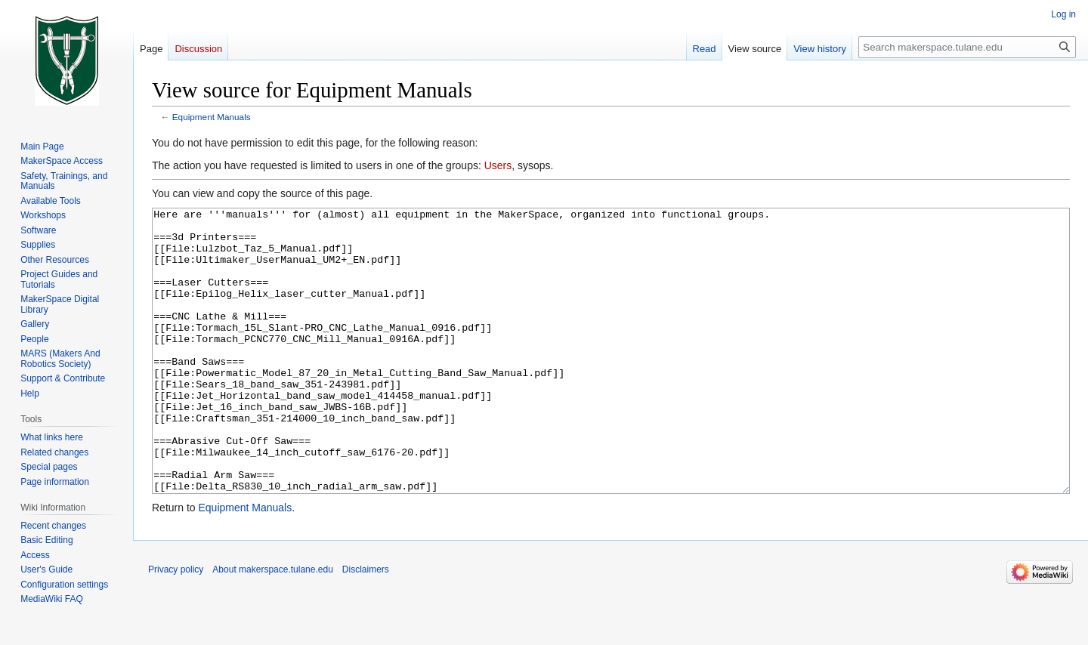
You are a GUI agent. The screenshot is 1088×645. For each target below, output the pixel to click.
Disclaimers (365, 626)
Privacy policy (175, 626)
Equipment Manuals (211, 117)
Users (498, 165)
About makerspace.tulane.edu (272, 626)
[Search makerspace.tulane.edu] (967, 47)
